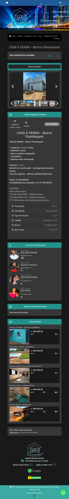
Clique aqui (14, 432)
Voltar (57, 38)
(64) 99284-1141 (26, 268)
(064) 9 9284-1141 (61, 16)
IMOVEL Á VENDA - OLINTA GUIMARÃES (25, 327)
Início (12, 36)
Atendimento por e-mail (34, 461)
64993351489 (26, 281)
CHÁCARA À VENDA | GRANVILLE (22, 347)
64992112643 (26, 294)
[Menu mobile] (7, 3)
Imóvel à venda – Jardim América (22, 385)
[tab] (16, 67)
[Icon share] (49, 20)
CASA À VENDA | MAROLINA (20, 405)
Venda (20, 36)
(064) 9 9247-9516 (60, 12)
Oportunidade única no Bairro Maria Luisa (26, 366)
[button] (13, 86)
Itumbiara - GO (30, 36)
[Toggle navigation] (60, 3)
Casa (40, 36)
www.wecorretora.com (39, 200)
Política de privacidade (34, 493)
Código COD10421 (51, 36)
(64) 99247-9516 (26, 255)
